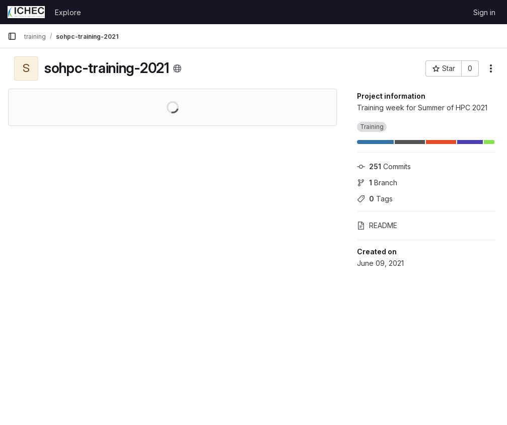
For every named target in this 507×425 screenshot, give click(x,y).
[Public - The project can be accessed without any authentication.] (177, 68)
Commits (384, 166)
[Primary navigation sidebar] (12, 36)
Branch (377, 182)
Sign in (484, 12)
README (377, 225)
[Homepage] (26, 12)
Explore (68, 12)
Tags (375, 198)
